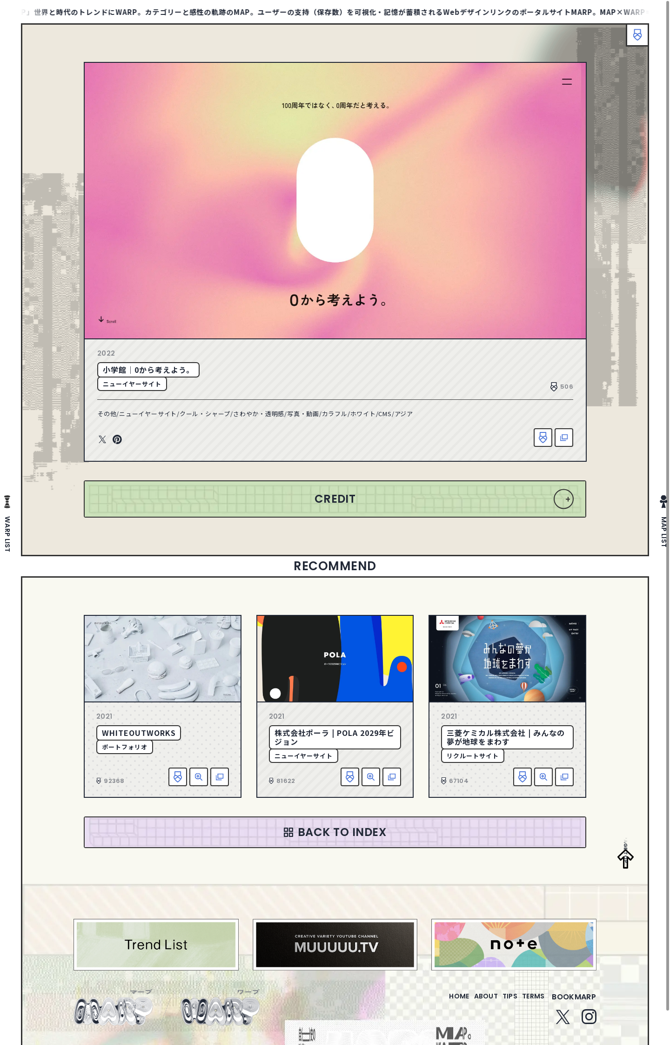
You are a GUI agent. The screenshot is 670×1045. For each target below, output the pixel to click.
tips (498, 1002)
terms (529, 1002)
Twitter (102, 440)
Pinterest (117, 440)
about (467, 1002)
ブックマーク (632, 39)
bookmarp (574, 1002)
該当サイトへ (564, 437)
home (432, 1002)
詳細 (198, 777)
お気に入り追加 (543, 437)
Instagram (589, 1022)
